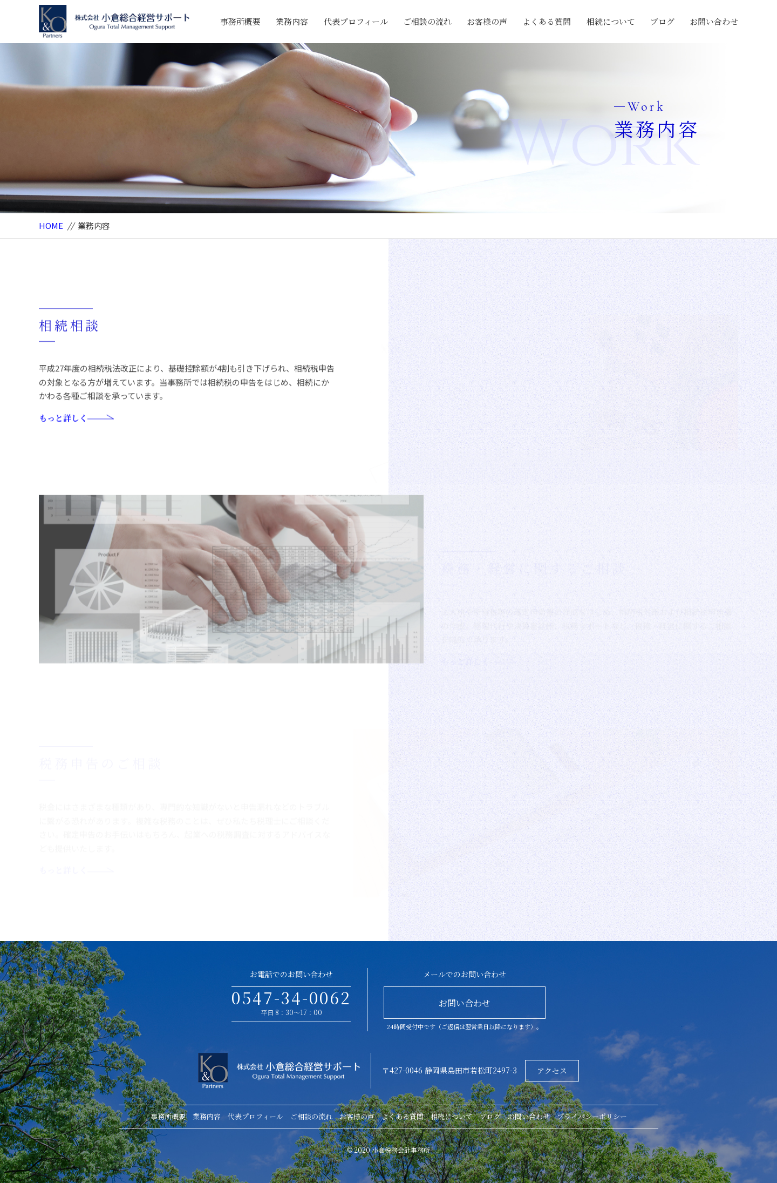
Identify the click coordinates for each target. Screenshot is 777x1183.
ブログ (662, 21)
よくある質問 (546, 21)
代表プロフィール (356, 21)
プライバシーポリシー (592, 1116)
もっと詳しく (76, 435)
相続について (611, 21)
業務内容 (292, 21)
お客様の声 (487, 21)
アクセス (552, 1070)
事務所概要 (240, 21)
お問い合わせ (714, 21)
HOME (51, 225)
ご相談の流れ (427, 21)
